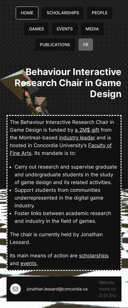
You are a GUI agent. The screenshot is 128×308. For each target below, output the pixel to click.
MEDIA (92, 28)
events (28, 263)
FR (85, 44)
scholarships (94, 256)
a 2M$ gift (87, 130)
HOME (27, 12)
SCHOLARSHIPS (63, 12)
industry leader (77, 138)
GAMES (36, 28)
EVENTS (65, 28)
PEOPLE (100, 12)
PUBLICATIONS (55, 44)
